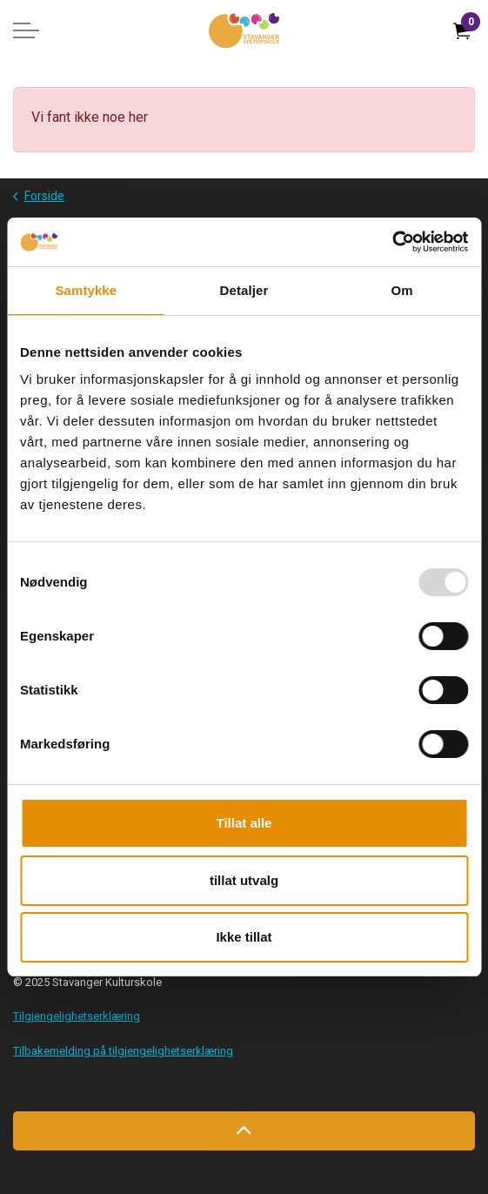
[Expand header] (26, 30)
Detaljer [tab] (244, 290)
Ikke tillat (243, 936)
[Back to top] (244, 1130)
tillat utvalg (244, 880)
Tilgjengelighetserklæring (76, 1016)
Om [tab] (402, 290)
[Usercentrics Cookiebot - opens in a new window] (392, 242)
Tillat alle (244, 822)
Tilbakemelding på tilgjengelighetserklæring (123, 1050)
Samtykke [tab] (86, 290)
